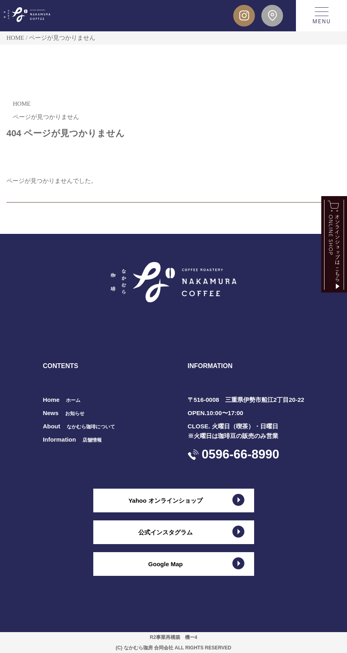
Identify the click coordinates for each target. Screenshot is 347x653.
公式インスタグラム (165, 532)
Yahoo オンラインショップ (165, 500)
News (63, 412)
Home (61, 399)
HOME (15, 38)
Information (72, 439)
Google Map (165, 564)
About (79, 426)
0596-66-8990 (240, 454)
